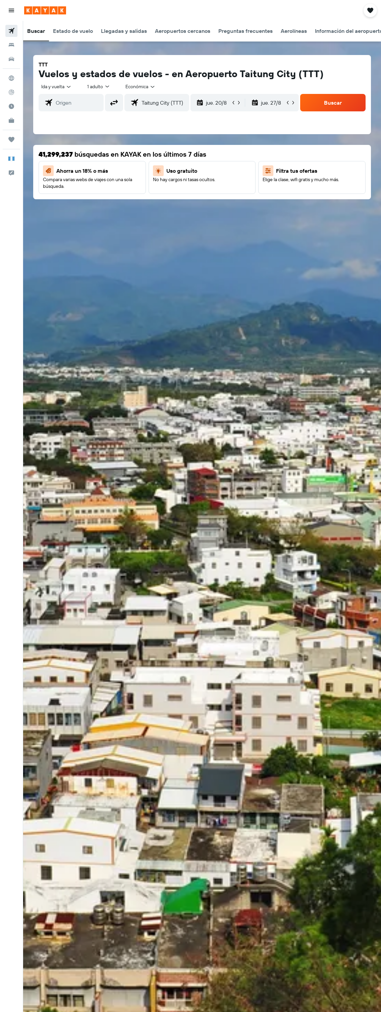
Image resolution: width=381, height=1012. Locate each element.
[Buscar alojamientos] (11, 45)
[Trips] (11, 139)
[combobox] (140, 86)
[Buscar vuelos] (11, 31)
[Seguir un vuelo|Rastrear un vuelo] (11, 92)
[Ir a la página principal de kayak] (45, 10)
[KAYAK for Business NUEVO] (11, 120)
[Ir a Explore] (11, 78)
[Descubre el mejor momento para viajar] (11, 106)
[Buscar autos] (11, 59)
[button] (11, 10)
